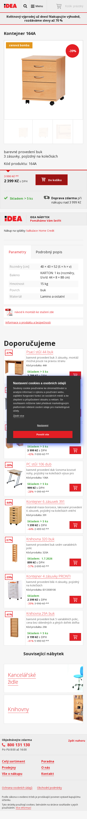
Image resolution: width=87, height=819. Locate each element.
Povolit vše (42, 434)
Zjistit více (18, 415)
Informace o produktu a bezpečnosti (28, 322)
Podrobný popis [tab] (49, 252)
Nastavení (42, 425)
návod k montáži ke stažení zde (29, 312)
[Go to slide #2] (43, 131)
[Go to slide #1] (23, 131)
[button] (25, 6)
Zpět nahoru (76, 740)
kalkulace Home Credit (40, 230)
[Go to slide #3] (63, 131)
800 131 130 (18, 744)
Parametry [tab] (17, 252)
